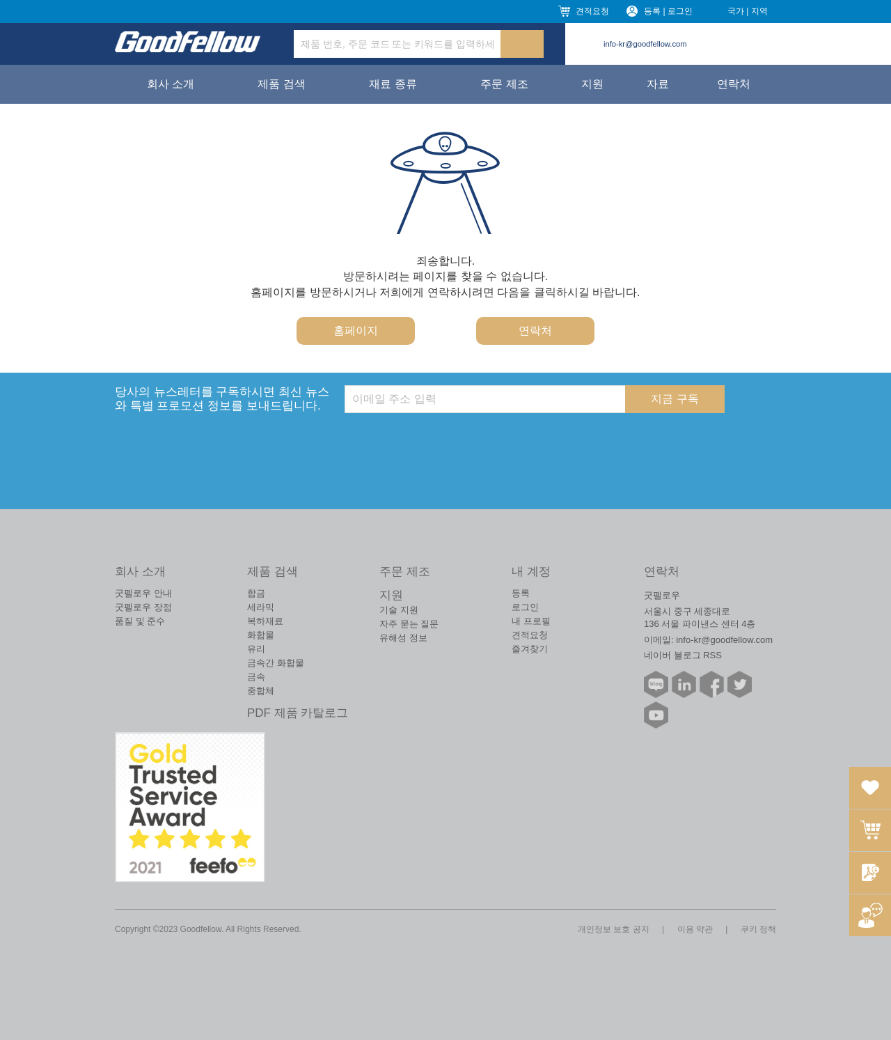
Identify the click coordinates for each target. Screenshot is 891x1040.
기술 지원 (398, 610)
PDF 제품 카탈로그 (297, 713)
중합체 (260, 690)
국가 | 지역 (747, 11)
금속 (256, 677)
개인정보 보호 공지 (613, 929)
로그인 (525, 607)
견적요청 (592, 11)
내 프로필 (531, 621)
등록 (521, 593)
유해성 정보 (403, 637)
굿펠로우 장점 (143, 607)
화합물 (260, 635)
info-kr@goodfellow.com (645, 44)
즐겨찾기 (530, 649)
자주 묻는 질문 (409, 624)
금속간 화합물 (275, 663)
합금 (256, 593)
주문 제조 (504, 84)
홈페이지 (355, 330)
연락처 (733, 84)
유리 (256, 649)
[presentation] (450, 440)
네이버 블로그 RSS (683, 655)
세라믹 (260, 607)
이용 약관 (695, 929)
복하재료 (265, 621)
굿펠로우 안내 (143, 593)
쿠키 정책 (758, 929)
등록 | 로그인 (668, 11)
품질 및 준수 (140, 621)
